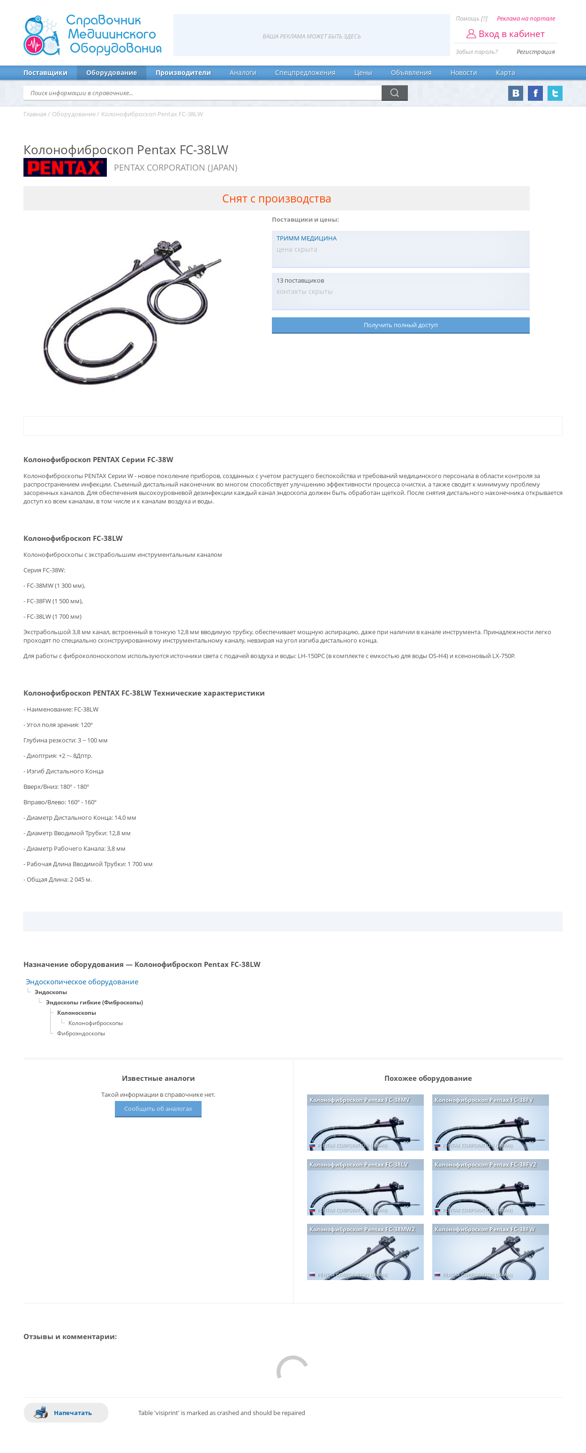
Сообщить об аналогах (158, 1108)
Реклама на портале (526, 18)
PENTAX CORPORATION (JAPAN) (175, 167)
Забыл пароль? (477, 51)
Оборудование (111, 72)
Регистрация (536, 51)
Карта (505, 72)
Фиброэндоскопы (81, 1033)
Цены (363, 72)
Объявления (411, 72)
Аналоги (243, 72)
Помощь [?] (472, 18)
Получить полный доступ (401, 325)
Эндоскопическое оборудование (82, 982)
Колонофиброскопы (95, 1022)
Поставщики (45, 72)
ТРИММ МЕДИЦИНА (307, 238)
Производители (183, 72)
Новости (464, 72)
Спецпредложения (305, 72)
